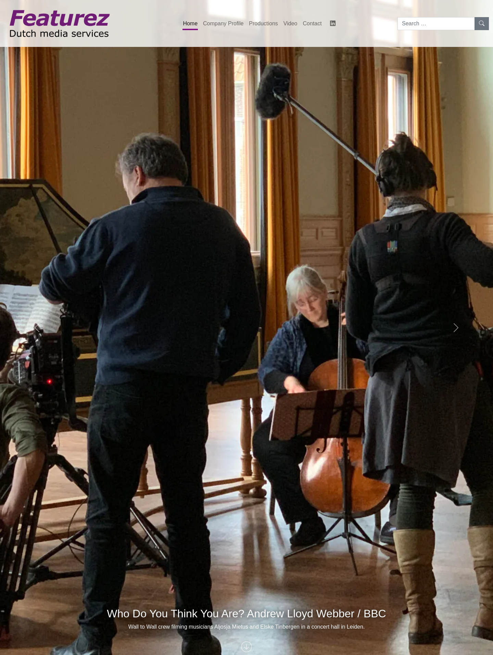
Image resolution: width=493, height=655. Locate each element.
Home (190, 23)
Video (290, 23)
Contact (312, 23)
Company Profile (223, 23)
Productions (263, 23)
